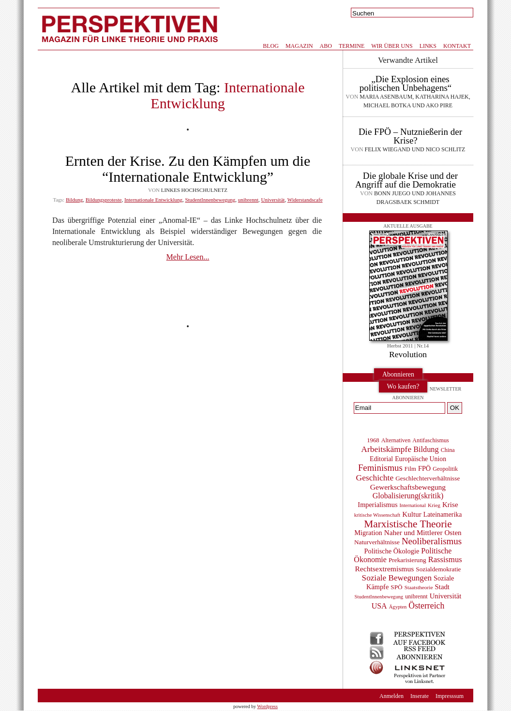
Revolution (408, 354)
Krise (450, 504)
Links (428, 46)
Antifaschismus (430, 440)
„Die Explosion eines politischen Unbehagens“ (405, 83)
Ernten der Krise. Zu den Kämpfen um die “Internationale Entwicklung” (188, 169)
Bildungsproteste (104, 200)
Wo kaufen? (403, 386)
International (413, 505)
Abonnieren (398, 374)
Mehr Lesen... (188, 257)
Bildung (74, 200)
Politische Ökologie (392, 551)
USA (379, 606)
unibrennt (248, 200)
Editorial (381, 459)
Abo (326, 46)
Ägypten (398, 606)
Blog (271, 46)
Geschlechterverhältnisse (427, 478)
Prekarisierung (407, 560)
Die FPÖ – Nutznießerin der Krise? (410, 136)
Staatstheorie (419, 587)
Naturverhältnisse (377, 542)
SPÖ (396, 587)
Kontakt (457, 46)
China (448, 450)
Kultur (411, 514)
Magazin (299, 46)
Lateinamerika (442, 514)
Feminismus (380, 468)
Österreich (426, 605)
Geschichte (375, 477)
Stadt (442, 587)
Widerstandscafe (305, 200)
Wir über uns (391, 46)
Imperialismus (377, 504)
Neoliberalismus (432, 541)
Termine (351, 46)
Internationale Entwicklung (153, 200)
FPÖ (424, 468)
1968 (373, 440)
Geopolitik (445, 468)
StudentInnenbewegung (210, 200)
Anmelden (391, 696)
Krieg (434, 505)
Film (410, 468)
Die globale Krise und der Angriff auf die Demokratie (406, 180)
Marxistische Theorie (407, 524)
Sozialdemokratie (438, 569)
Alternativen (396, 440)
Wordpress (267, 706)
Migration (368, 533)
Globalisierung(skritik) (408, 496)
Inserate (419, 696)
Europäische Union (420, 459)
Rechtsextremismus (384, 569)
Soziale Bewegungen (397, 577)
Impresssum (450, 696)
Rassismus (445, 559)
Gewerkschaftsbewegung (408, 487)
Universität (273, 200)
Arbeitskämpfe (386, 449)
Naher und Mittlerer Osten (423, 533)
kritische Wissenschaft (377, 515)
